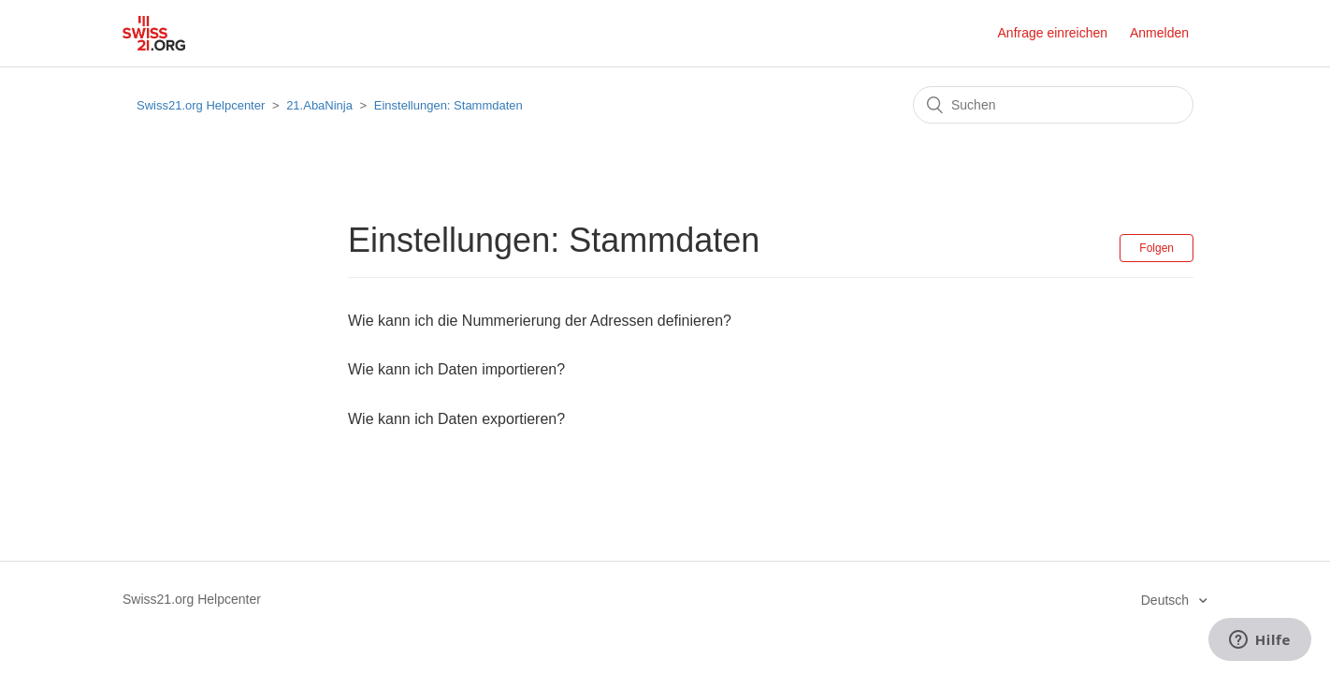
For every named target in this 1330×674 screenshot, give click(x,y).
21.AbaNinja (319, 105)
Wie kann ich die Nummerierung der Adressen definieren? (539, 321)
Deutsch (1167, 600)
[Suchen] (1053, 105)
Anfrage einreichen (1053, 32)
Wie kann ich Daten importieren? (456, 369)
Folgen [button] (1156, 248)
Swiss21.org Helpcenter (201, 105)
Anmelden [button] (1159, 32)
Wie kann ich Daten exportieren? (456, 419)
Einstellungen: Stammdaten (448, 105)
